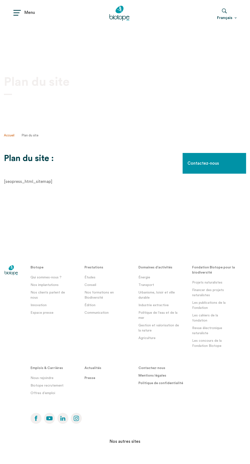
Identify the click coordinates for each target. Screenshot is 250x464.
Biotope (37, 267)
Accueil (9, 135)
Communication (96, 312)
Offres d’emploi (43, 393)
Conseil (90, 285)
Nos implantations (45, 285)
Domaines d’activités (155, 267)
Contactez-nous (203, 163)
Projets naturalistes (207, 282)
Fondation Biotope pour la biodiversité (213, 270)
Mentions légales (152, 375)
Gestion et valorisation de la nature (158, 328)
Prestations (93, 267)
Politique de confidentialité (160, 383)
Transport (146, 285)
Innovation (39, 305)
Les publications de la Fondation (209, 305)
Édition (89, 305)
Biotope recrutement (47, 385)
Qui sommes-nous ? (46, 277)
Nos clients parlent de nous (48, 295)
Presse (89, 378)
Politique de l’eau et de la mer (157, 315)
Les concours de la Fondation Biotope (207, 343)
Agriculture (147, 338)
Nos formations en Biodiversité (99, 295)
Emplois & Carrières (47, 368)
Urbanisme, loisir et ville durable (156, 295)
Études (89, 277)
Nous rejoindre (42, 378)
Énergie (144, 277)
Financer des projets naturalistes (208, 292)
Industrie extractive (153, 305)
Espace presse (42, 312)
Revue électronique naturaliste (207, 330)
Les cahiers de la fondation (205, 318)
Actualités (92, 368)
